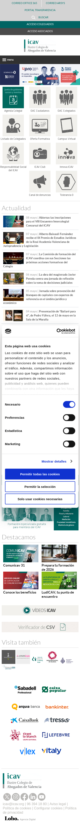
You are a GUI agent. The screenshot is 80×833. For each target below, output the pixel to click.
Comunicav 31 (14, 565)
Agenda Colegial (13, 110)
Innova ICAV (66, 166)
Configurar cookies (48, 808)
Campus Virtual (67, 138)
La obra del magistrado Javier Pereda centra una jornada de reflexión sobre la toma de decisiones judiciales (51, 278)
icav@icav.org (13, 804)
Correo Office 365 (24, 3)
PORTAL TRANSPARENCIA (40, 10)
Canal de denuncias (40, 195)
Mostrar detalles (54, 461)
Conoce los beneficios (19, 592)
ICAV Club (39, 166)
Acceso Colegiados (40, 24)
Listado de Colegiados (13, 138)
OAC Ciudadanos (40, 110)
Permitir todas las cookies (40, 474)
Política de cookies (17, 808)
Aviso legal (57, 804)
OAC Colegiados (67, 110)
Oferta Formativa (40, 138)
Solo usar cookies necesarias (39, 499)
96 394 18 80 (37, 804)
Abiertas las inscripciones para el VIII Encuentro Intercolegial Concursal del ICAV (48, 221)
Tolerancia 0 (66, 195)
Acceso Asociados (40, 31)
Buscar (40, 17)
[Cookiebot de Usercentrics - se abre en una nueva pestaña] (57, 331)
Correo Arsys (57, 3)
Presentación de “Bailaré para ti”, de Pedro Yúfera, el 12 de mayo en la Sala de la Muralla (51, 315)
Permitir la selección (40, 486)
